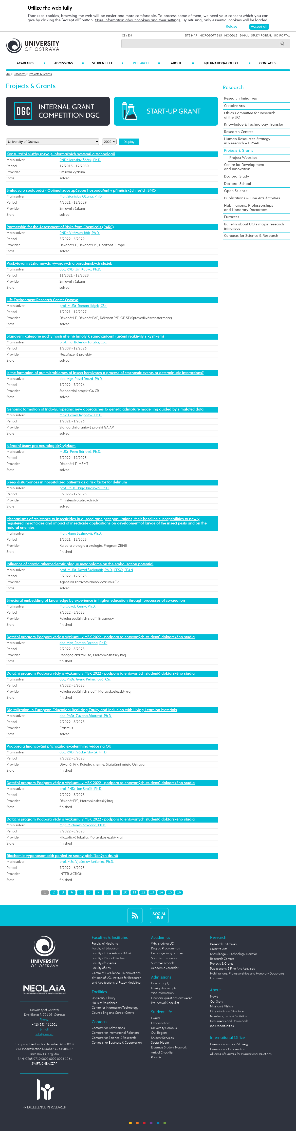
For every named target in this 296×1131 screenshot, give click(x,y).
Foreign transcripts (163, 988)
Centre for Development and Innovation (244, 167)
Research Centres (238, 132)
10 (125, 892)
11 (134, 892)
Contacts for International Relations (115, 1033)
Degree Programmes (165, 948)
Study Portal (261, 35)
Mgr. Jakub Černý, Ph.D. (78, 606)
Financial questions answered (171, 998)
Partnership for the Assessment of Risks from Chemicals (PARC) (60, 227)
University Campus (164, 1028)
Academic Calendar (164, 968)
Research (146, 63)
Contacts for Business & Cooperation (117, 1042)
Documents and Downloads (229, 1021)
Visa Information (162, 993)
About (182, 63)
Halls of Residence (104, 1003)
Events (155, 1018)
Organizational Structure (227, 1011)
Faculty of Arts (101, 968)
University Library (103, 998)
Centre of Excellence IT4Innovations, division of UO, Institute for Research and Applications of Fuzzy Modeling (116, 978)
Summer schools (162, 963)
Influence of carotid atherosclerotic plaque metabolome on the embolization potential (80, 564)
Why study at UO (162, 943)
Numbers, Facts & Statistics (228, 1016)
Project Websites (243, 158)
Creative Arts (234, 106)
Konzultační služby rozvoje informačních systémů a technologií (61, 154)
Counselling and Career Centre (113, 1013)
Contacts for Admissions (108, 1028)
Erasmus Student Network (169, 1047)
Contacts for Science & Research (251, 236)
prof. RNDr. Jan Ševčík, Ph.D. (81, 789)
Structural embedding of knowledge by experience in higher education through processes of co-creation (96, 600)
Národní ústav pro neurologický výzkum (41, 446)
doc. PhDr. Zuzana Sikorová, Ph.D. (86, 716)
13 (152, 892)
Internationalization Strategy (229, 1044)
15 (170, 892)
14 (161, 892)
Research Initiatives (240, 98)
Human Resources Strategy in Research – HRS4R (247, 141)
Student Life (107, 63)
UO (8, 74)
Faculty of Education (105, 948)
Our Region (159, 1033)
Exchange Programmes (167, 953)
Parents (156, 1057)
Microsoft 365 (210, 35)
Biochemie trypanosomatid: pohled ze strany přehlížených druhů (62, 856)
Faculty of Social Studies (108, 958)
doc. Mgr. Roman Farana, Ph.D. (83, 643)
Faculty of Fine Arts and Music (112, 953)
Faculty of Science (104, 963)
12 (143, 892)
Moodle (230, 35)
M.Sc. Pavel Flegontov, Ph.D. (81, 415)
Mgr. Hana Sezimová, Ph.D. (81, 533)
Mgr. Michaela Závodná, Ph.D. (83, 825)
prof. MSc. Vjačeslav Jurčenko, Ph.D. (87, 862)
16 (179, 892)
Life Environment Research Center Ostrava (42, 300)
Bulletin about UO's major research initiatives (254, 226)
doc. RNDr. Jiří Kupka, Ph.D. (80, 269)
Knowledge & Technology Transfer (253, 124)
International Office (227, 63)
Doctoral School (237, 184)
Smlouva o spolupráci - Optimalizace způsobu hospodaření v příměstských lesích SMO (81, 190)
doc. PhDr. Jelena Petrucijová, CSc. (85, 679)
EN (130, 35)
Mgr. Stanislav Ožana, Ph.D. (81, 196)
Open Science (236, 191)
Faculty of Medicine (105, 943)
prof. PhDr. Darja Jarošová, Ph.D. (84, 488)
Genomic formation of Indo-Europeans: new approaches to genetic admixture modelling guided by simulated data (105, 409)
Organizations (161, 1023)
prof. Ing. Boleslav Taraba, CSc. (83, 342)
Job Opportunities (222, 1026)
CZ (123, 35)
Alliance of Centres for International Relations (241, 1054)
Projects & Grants (40, 74)
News (214, 996)
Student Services (162, 1038)
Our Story (216, 1001)
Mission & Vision (221, 1006)
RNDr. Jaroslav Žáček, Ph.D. (80, 160)
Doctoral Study (236, 176)
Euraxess (231, 217)
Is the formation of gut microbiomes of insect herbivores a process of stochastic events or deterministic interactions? (105, 373)
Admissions (69, 63)
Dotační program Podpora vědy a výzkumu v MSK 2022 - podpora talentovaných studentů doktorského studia (101, 637)
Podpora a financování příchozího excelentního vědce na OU (59, 746)
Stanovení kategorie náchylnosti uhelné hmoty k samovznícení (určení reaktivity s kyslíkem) (85, 336)
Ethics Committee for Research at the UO (249, 115)
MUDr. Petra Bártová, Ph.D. (80, 452)
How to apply (160, 983)
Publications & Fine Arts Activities (252, 198)
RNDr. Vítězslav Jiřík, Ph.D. (80, 233)
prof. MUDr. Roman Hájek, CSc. (83, 306)
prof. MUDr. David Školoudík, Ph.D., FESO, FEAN (96, 570)
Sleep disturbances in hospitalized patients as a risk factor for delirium (67, 482)
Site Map (191, 35)
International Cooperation (227, 1049)
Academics (31, 63)
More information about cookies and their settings (137, 20)
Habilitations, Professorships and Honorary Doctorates (248, 208)
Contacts (267, 63)
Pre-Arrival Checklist (165, 1003)
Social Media (160, 1042)
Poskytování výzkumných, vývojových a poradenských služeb (59, 263)
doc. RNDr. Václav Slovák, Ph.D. (83, 752)
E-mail (244, 35)
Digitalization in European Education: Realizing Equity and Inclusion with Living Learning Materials (92, 710)
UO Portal (282, 35)
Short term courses (164, 958)
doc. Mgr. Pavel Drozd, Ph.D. (81, 379)
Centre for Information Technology (115, 1007)
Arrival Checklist (162, 1052)
